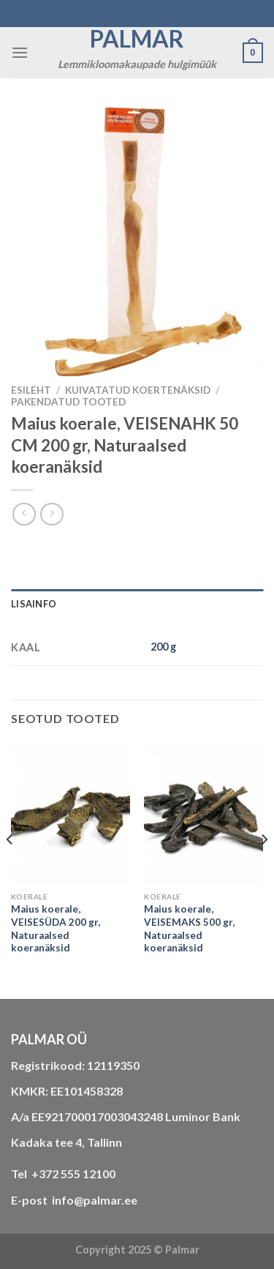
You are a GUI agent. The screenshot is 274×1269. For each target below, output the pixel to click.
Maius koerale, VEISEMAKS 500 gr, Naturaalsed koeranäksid (189, 928)
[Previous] (10, 869)
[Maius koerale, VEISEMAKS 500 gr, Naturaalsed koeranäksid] (203, 813)
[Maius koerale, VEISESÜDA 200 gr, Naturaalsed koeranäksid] (70, 813)
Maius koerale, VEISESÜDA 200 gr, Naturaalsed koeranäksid (55, 928)
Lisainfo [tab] (33, 604)
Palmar (137, 38)
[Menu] (19, 52)
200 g (163, 646)
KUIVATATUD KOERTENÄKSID (137, 390)
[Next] (263, 869)
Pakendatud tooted (68, 402)
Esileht (31, 390)
